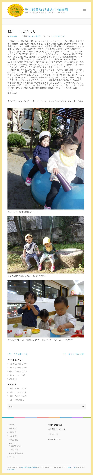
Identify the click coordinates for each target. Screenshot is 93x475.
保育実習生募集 (17, 453)
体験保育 (14, 449)
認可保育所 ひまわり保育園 (46, 9)
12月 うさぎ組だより (17, 354)
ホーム (12, 425)
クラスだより (53, 434)
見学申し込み (16, 446)
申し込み (12, 443)
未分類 (12, 379)
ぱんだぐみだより (16, 371)
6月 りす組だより (16, 400)
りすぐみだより (59, 36)
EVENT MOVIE (54, 439)
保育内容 (12, 428)
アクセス (12, 457)
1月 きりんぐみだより (73, 354)
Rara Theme (72, 467)
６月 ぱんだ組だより (18, 392)
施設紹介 (12, 432)
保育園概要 (13, 436)
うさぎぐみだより (16, 364)
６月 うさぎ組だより (18, 396)
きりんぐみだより (16, 367)
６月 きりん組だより (18, 388)
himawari (13, 36)
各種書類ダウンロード (57, 429)
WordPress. (11, 470)
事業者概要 (13, 440)
